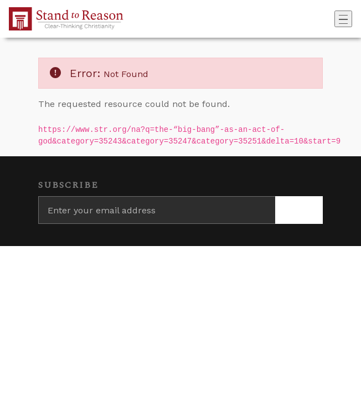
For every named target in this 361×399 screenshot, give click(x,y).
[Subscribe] (299, 210)
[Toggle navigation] (343, 19)
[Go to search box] (331, 18)
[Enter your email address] (156, 210)
